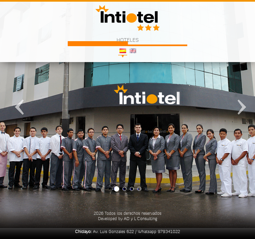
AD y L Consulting (140, 218)
